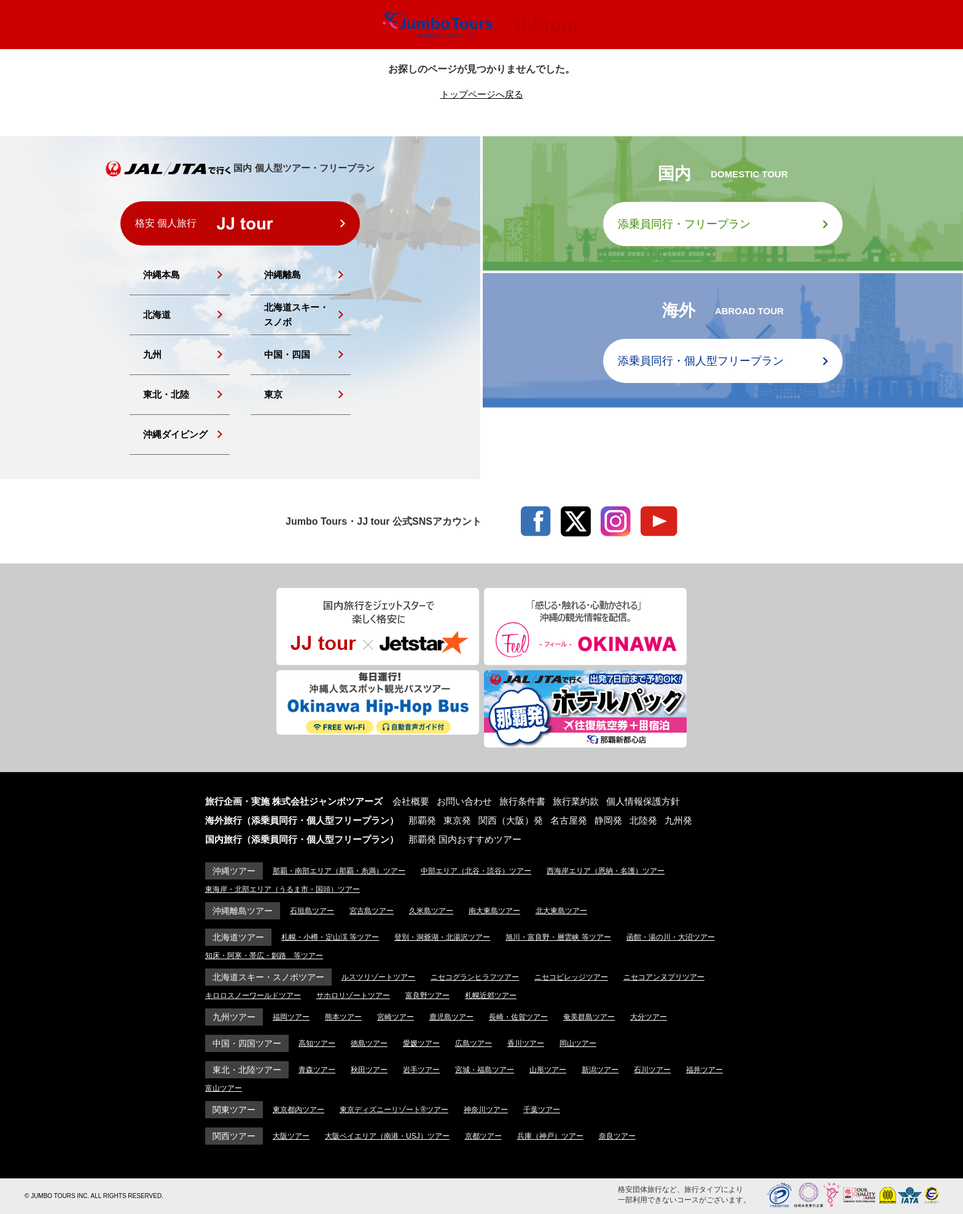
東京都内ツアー (298, 1109)
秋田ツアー (369, 1069)
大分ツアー (648, 1017)
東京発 (457, 820)
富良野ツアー (427, 995)
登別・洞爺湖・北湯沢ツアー (442, 937)
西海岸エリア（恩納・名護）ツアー (606, 871)
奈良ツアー (617, 1136)
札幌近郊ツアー (491, 995)
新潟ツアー (600, 1069)
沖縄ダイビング (175, 434)
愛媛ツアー (421, 1043)
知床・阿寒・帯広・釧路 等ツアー (264, 955)
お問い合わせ (464, 801)
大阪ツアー (291, 1136)
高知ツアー (316, 1043)
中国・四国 (287, 354)
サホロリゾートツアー (353, 995)
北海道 (157, 314)
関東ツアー (233, 1110)
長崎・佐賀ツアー (518, 1017)
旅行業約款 (576, 801)
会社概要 (410, 801)
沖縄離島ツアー (242, 911)
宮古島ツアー (371, 911)
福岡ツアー (291, 1017)
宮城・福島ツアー (484, 1069)
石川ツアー (652, 1069)
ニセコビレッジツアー (571, 977)
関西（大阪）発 (510, 820)
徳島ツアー (369, 1043)
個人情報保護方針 (643, 801)
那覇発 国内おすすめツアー (464, 839)
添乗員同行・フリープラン (684, 224)
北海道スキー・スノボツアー (268, 977)
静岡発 (608, 820)
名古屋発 (568, 820)
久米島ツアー (431, 911)
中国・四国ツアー (246, 1043)
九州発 (678, 820)
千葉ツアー (541, 1109)
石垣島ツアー (312, 911)
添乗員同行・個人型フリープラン (701, 361)
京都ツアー (483, 1136)
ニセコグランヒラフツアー (475, 977)
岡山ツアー (577, 1043)
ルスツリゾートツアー (378, 977)
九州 (152, 354)
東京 (273, 394)
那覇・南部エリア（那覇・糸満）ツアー (339, 871)
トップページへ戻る (481, 94)
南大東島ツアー (494, 911)
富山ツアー (223, 1088)
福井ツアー (704, 1069)
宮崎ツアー (395, 1017)
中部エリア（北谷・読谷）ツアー (476, 871)
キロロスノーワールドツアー (253, 995)
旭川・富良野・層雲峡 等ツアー (557, 937)
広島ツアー (473, 1043)
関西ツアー (233, 1136)
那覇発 (422, 820)
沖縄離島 (282, 274)
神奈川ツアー (486, 1109)
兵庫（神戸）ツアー (550, 1136)
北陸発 (643, 820)
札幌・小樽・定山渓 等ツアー (330, 937)
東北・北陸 (166, 394)
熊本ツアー (343, 1017)
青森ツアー (316, 1069)
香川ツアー (525, 1043)
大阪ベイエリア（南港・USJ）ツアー (387, 1136)
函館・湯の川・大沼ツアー (670, 937)
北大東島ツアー (561, 911)
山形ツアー (547, 1069)
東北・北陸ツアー (246, 1070)
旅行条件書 (522, 801)
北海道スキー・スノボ (296, 314)
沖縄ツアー (233, 871)
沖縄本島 (161, 274)
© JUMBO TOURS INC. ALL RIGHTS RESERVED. (94, 1196)
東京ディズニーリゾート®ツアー (394, 1109)
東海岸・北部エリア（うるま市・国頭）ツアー (282, 889)
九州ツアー (233, 1017)
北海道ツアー (238, 937)
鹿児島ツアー (451, 1017)
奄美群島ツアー (589, 1017)
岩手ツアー (421, 1069)
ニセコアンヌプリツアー (663, 977)
